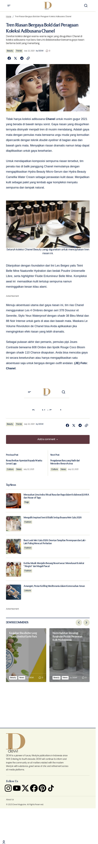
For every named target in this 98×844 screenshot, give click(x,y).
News (22, 468)
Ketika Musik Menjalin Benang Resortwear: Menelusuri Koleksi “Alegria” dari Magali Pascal (54, 563)
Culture (13, 468)
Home (8, 16)
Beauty (10, 51)
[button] (9, 5)
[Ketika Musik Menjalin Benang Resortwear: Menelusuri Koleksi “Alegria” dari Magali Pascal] (13, 567)
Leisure (28, 588)
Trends (19, 51)
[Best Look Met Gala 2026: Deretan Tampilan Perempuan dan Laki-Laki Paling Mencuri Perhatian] (13, 544)
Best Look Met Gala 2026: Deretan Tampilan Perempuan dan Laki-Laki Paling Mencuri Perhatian (55, 540)
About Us (10, 798)
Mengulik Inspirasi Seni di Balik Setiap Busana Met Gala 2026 (53, 515)
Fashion (28, 520)
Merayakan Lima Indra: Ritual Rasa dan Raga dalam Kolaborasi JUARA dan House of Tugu (56, 494)
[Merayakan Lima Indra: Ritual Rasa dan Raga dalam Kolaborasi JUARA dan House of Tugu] (13, 498)
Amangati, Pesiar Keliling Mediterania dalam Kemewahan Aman (54, 583)
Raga (27, 500)
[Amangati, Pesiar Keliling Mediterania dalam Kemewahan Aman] (13, 589)
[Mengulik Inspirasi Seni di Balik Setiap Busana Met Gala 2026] (13, 521)
